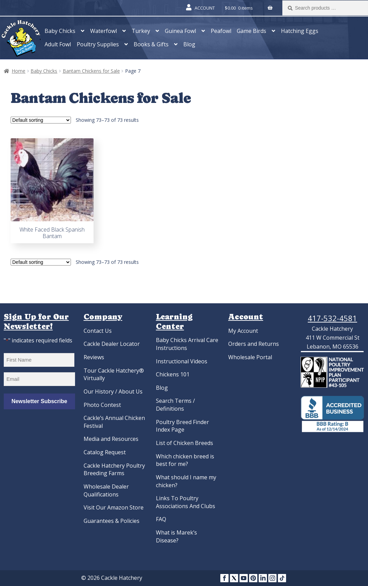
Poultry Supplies (98, 44)
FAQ (161, 519)
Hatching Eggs (299, 31)
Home (18, 71)
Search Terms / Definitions (175, 404)
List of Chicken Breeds (184, 443)
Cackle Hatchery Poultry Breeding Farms (114, 469)
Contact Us (98, 331)
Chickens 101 (172, 374)
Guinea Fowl (180, 31)
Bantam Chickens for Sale (91, 71)
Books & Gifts (151, 44)
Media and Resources (111, 439)
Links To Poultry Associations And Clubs (185, 502)
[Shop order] (41, 120)
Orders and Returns (253, 344)
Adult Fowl (58, 44)
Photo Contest (102, 405)
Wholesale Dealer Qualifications (106, 490)
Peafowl (221, 31)
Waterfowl (103, 31)
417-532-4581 (332, 318)
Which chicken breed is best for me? (185, 460)
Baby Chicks (60, 31)
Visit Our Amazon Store (114, 507)
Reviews (94, 357)
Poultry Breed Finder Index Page (182, 426)
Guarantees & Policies (111, 521)
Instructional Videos (181, 361)
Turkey (141, 31)
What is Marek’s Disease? (176, 536)
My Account (243, 331)
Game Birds (251, 31)
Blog (189, 44)
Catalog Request (105, 452)
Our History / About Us (113, 391)
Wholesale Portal (250, 357)
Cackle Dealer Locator (112, 344)
